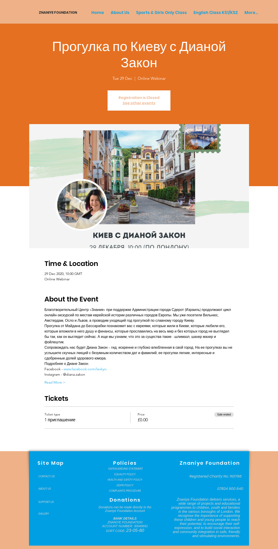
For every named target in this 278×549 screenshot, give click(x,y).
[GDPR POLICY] (125, 485)
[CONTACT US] (50, 476)
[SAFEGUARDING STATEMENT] (125, 468)
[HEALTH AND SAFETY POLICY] (125, 479)
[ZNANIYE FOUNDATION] (56, 12)
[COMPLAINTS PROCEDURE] (125, 490)
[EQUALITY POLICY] (125, 474)
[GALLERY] (50, 513)
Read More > (54, 382)
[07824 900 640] (230, 488)
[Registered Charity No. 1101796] (216, 476)
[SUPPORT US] (50, 502)
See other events (139, 103)
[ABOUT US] (50, 488)
